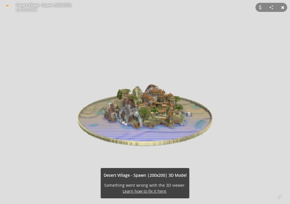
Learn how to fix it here (144, 191)
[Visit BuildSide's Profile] (7, 7)
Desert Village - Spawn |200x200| (44, 5)
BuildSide (29, 9)
